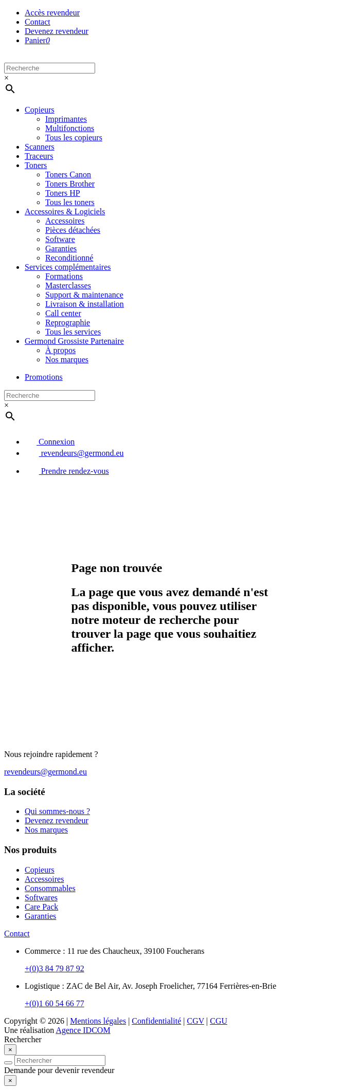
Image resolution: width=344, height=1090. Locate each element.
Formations (64, 276)
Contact (37, 21)
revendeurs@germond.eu (74, 453)
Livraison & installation (84, 304)
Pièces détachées (72, 230)
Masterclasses (68, 285)
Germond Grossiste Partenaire (74, 341)
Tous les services (73, 331)
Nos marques (66, 359)
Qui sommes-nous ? (57, 811)
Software (60, 239)
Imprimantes (66, 119)
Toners (36, 165)
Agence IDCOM (83, 1030)
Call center (63, 313)
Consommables (50, 888)
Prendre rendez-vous (67, 471)
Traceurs (39, 156)
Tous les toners (70, 202)
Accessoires (64, 220)
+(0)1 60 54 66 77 (54, 1003)
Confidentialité (156, 1021)
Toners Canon (68, 174)
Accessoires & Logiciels (65, 211)
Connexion (50, 441)
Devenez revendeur (56, 31)
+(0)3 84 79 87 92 (54, 968)
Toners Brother (70, 183)
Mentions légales (98, 1021)
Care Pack (41, 906)
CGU (218, 1021)
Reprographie (67, 322)
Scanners (40, 146)
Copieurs (40, 109)
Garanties (61, 248)
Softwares (41, 897)
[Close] (10, 1049)
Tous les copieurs (73, 137)
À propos (60, 350)
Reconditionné (69, 257)
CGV (196, 1021)
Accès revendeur (52, 12)
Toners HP (62, 193)
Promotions (44, 377)
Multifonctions (69, 128)
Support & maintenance (84, 294)
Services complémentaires (68, 267)
